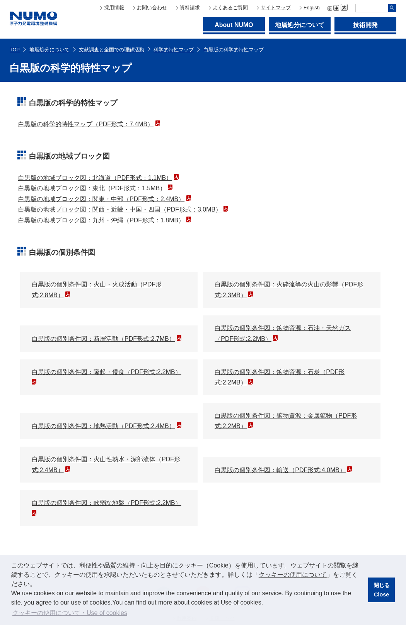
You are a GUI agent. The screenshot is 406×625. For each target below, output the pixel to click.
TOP (15, 50)
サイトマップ (276, 7)
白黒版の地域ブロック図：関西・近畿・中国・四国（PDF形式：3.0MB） (120, 209)
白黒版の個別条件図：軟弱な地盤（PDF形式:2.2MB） (106, 503)
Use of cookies (241, 602)
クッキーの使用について (293, 574)
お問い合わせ (152, 7)
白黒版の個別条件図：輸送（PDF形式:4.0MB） (280, 470)
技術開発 (365, 25)
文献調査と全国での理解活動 (111, 50)
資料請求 (190, 7)
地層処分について (299, 25)
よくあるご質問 (230, 7)
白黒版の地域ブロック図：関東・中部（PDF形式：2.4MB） (101, 199)
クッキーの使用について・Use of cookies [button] (69, 613)
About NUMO (234, 25)
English (312, 7)
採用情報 (114, 7)
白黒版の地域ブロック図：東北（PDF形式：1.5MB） (92, 188)
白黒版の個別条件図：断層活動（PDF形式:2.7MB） (103, 338)
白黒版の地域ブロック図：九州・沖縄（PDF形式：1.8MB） (101, 220)
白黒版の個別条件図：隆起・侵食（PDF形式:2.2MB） (106, 372)
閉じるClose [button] (382, 590)
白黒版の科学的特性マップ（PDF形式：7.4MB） (86, 124)
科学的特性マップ (174, 50)
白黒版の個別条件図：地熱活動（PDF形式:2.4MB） (103, 426)
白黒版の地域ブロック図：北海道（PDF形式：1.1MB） (95, 177)
